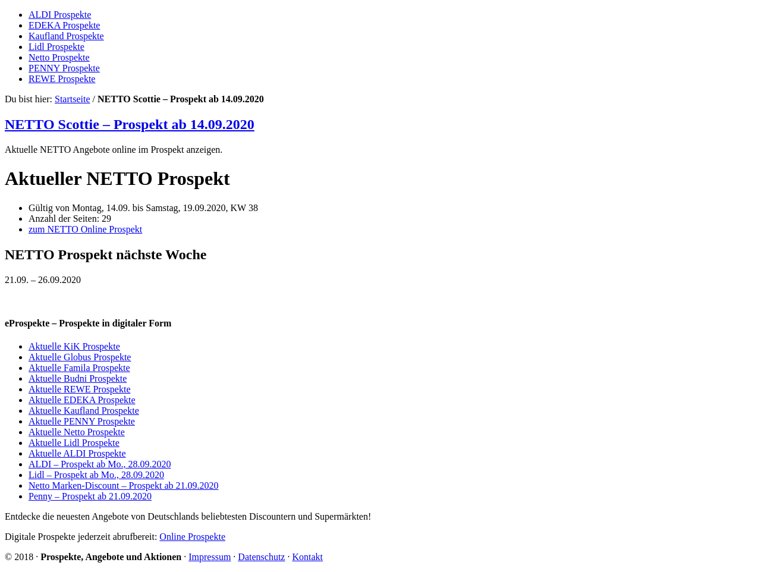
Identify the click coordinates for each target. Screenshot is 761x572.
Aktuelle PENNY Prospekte (82, 421)
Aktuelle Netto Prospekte (77, 432)
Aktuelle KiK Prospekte (74, 346)
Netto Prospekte (59, 57)
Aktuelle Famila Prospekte (79, 368)
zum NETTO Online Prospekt (85, 229)
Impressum (209, 557)
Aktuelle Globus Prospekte (80, 357)
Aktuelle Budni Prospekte (78, 378)
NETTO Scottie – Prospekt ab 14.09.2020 (129, 124)
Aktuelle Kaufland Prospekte (84, 411)
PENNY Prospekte (64, 68)
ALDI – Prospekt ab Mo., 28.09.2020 (100, 464)
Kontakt (307, 557)
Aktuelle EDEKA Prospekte (82, 400)
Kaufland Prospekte (66, 36)
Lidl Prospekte (56, 47)
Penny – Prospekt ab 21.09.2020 (90, 496)
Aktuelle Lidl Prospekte (74, 443)
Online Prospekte (192, 537)
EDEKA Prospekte (64, 25)
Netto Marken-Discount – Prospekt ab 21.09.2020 (124, 485)
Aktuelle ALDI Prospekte (77, 453)
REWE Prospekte (62, 79)
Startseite (72, 99)
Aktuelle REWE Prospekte (80, 389)
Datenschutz (261, 557)
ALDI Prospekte (60, 15)
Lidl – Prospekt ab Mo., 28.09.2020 (96, 475)
